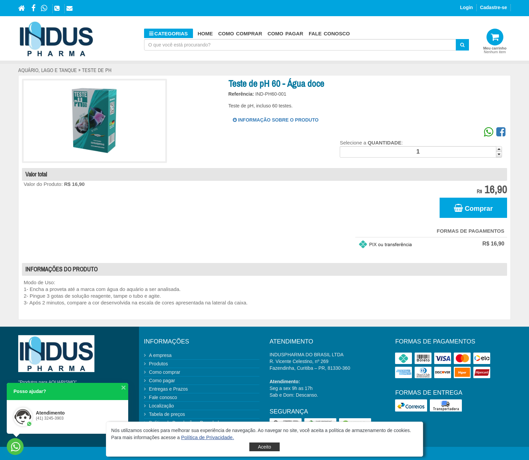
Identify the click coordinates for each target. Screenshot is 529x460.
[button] (207, 437)
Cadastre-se (493, 7)
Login (466, 7)
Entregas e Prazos (168, 389)
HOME (205, 33)
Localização (161, 405)
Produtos (158, 363)
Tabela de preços (167, 414)
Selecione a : (371, 142)
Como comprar (240, 33)
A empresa (160, 355)
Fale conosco (329, 33)
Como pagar (285, 33)
